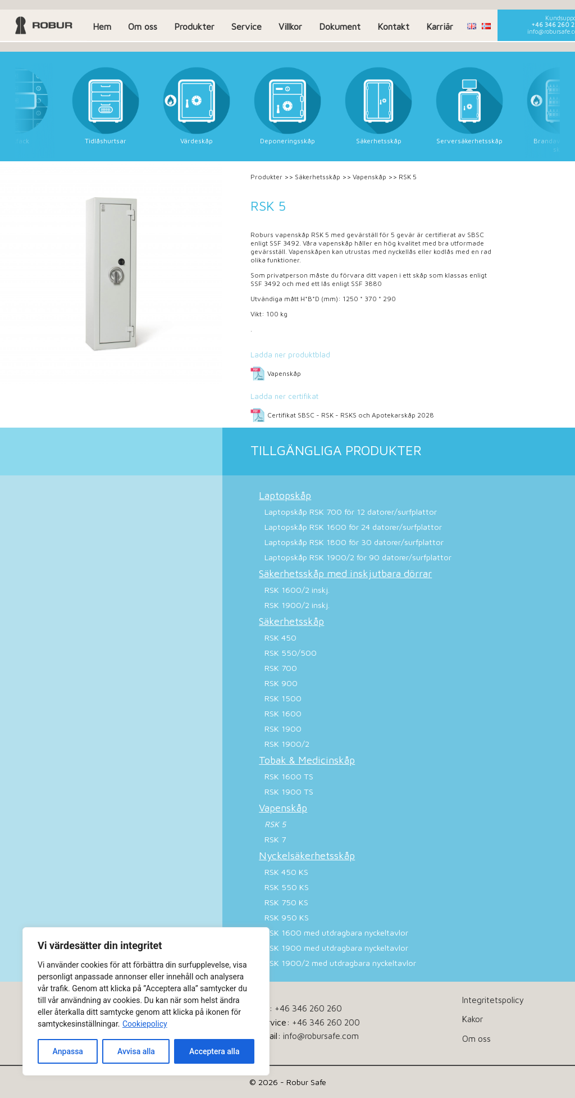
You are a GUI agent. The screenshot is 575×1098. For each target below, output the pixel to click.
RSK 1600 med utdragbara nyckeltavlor (336, 932)
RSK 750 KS (286, 902)
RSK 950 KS (286, 917)
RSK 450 (280, 637)
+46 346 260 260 (308, 1008)
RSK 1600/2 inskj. (297, 590)
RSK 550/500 (290, 652)
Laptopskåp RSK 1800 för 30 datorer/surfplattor (354, 542)
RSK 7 (275, 839)
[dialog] (146, 1001)
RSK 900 (281, 683)
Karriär (439, 26)
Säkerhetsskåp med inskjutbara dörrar (345, 573)
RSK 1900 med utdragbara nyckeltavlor (336, 947)
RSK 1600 (283, 713)
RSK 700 (280, 668)
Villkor (290, 26)
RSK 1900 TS (288, 791)
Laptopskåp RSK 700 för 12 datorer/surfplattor (350, 511)
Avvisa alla (136, 1051)
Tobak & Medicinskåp (307, 760)
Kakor (472, 1019)
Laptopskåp (285, 495)
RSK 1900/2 (286, 743)
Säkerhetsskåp (317, 177)
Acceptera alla (214, 1051)
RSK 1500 (283, 698)
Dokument (339, 26)
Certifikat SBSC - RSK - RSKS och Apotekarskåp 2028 (350, 415)
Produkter (194, 26)
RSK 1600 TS (288, 776)
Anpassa (68, 1051)
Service (246, 26)
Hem (102, 26)
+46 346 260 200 (326, 1022)
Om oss (142, 26)
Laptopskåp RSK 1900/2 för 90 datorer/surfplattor (357, 557)
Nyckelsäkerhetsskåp (307, 855)
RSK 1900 (283, 728)
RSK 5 (275, 824)
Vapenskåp (369, 177)
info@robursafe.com (321, 1036)
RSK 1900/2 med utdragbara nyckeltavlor (340, 963)
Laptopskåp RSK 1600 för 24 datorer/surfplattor (353, 527)
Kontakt (393, 26)
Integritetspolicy (493, 1000)
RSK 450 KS (286, 872)
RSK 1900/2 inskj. (297, 605)
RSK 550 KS (286, 887)
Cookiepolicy (144, 1023)
